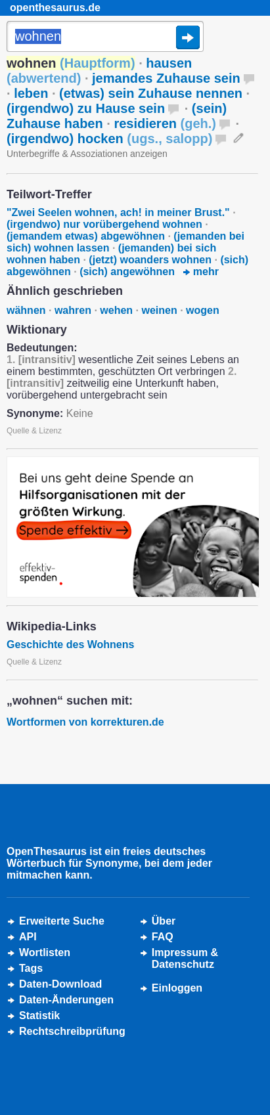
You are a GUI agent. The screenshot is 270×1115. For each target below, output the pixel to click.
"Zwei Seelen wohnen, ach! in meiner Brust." (118, 212)
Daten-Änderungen (66, 999)
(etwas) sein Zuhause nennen (150, 93)
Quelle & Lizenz (34, 430)
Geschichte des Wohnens (70, 644)
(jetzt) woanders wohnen (150, 259)
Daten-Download (60, 984)
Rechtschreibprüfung (72, 1031)
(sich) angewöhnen (127, 271)
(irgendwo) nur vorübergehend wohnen (104, 224)
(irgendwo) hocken (109, 138)
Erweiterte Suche (61, 921)
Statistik (39, 1015)
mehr (201, 271)
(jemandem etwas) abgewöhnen (86, 236)
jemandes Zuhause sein (166, 78)
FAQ (162, 936)
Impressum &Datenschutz (185, 958)
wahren (73, 310)
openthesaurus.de (55, 7)
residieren (165, 123)
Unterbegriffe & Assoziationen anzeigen (87, 153)
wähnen (26, 310)
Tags (31, 968)
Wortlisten (44, 952)
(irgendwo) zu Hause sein (86, 108)
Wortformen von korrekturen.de (85, 722)
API (28, 936)
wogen (202, 310)
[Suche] (105, 37)
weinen (159, 310)
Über (163, 921)
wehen (116, 310)
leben (31, 93)
